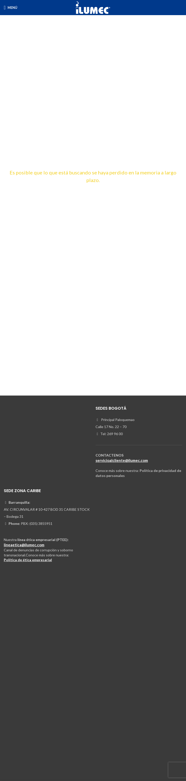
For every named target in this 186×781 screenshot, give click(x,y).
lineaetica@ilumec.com (24, 545)
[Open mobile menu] (10, 8)
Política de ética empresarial (28, 560)
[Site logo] (93, 7)
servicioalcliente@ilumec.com (122, 460)
